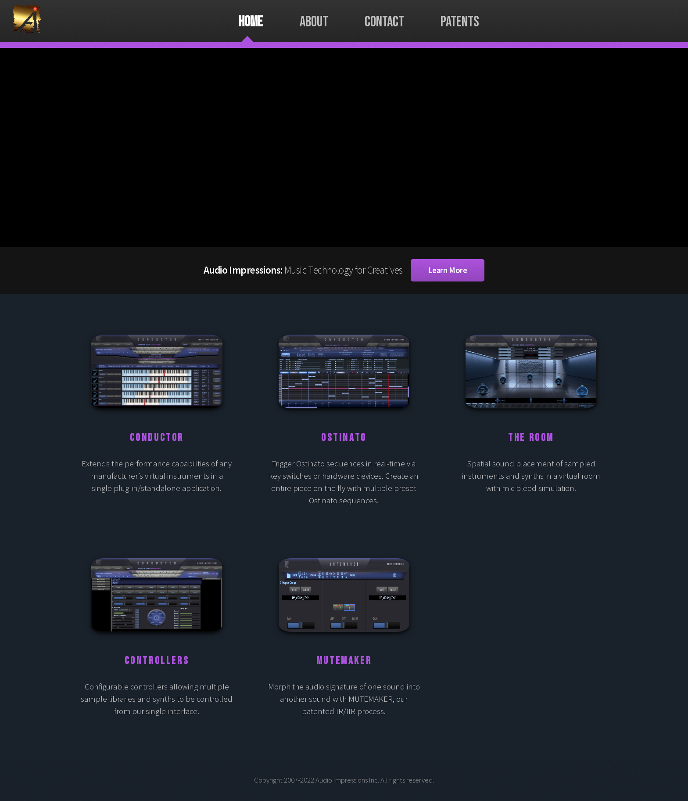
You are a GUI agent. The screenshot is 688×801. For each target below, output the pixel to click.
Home (251, 22)
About (314, 22)
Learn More (447, 270)
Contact (384, 22)
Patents (460, 22)
